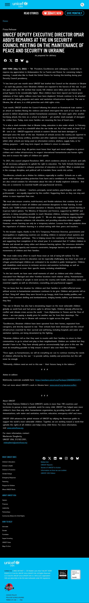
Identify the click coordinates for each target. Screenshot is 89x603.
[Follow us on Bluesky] (77, 458)
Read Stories (31, 13)
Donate (4, 531)
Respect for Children (8, 486)
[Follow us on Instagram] (66, 458)
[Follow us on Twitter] (49, 458)
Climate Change (7, 474)
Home (5, 21)
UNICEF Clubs (6, 542)
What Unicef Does (9, 457)
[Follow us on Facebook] (44, 458)
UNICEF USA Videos (48, 473)
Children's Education (8, 462)
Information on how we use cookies (53, 470)
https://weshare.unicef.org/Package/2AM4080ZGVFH (58, 380)
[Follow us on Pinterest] (72, 458)
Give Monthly (74, 13)
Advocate (5, 527)
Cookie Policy (11, 595)
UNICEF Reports (46, 465)
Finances (5, 504)
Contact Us (8, 571)
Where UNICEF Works (8, 490)
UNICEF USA (20, 4)
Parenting (5, 482)
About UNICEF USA (9, 495)
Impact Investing (7, 538)
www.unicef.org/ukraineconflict (63, 385)
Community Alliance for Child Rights (13, 516)
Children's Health (7, 466)
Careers (4, 500)
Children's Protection (8, 470)
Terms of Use (11, 600)
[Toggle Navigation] (7, 4)
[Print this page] (27, 61)
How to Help (7, 521)
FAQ (21, 600)
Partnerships (6, 512)
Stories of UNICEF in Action (51, 468)
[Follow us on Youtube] (61, 458)
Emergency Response (9, 478)
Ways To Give (6, 546)
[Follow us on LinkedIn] (55, 458)
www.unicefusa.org (15, 428)
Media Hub (45, 462)
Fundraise (5, 535)
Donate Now (52, 13)
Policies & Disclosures (15, 597)
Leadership (5, 508)
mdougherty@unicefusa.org (15, 442)
